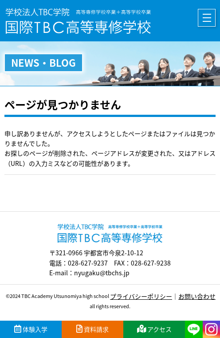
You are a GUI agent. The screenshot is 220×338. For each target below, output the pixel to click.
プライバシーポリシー (141, 296)
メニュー (207, 18)
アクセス (154, 329)
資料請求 (92, 329)
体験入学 (30, 329)
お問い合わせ (197, 296)
